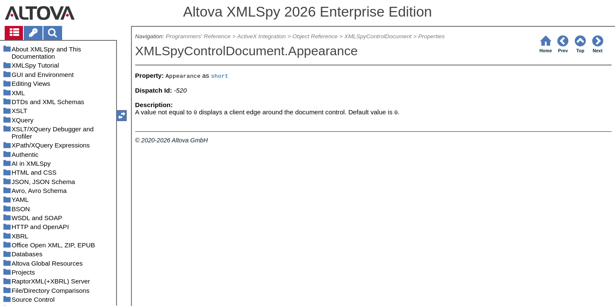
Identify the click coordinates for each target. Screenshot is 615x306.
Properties (431, 36)
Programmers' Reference (198, 36)
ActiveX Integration (261, 36)
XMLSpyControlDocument (378, 36)
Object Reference (315, 36)
